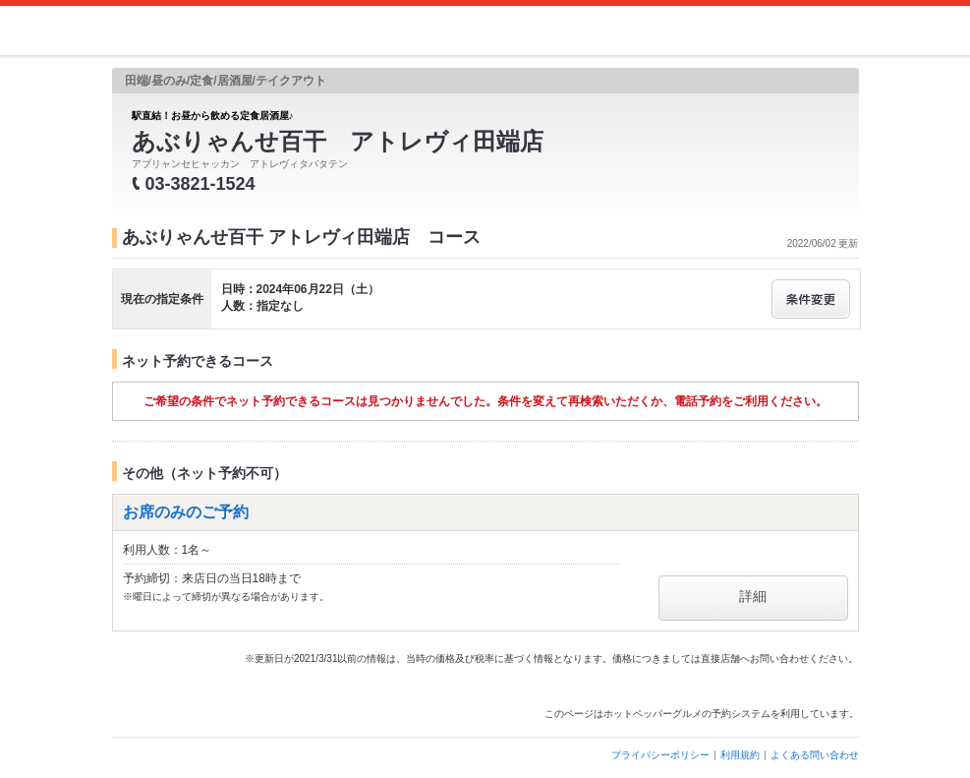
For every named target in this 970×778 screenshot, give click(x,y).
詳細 (753, 596)
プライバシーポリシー (660, 754)
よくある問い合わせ (814, 754)
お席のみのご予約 (186, 512)
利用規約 (740, 754)
